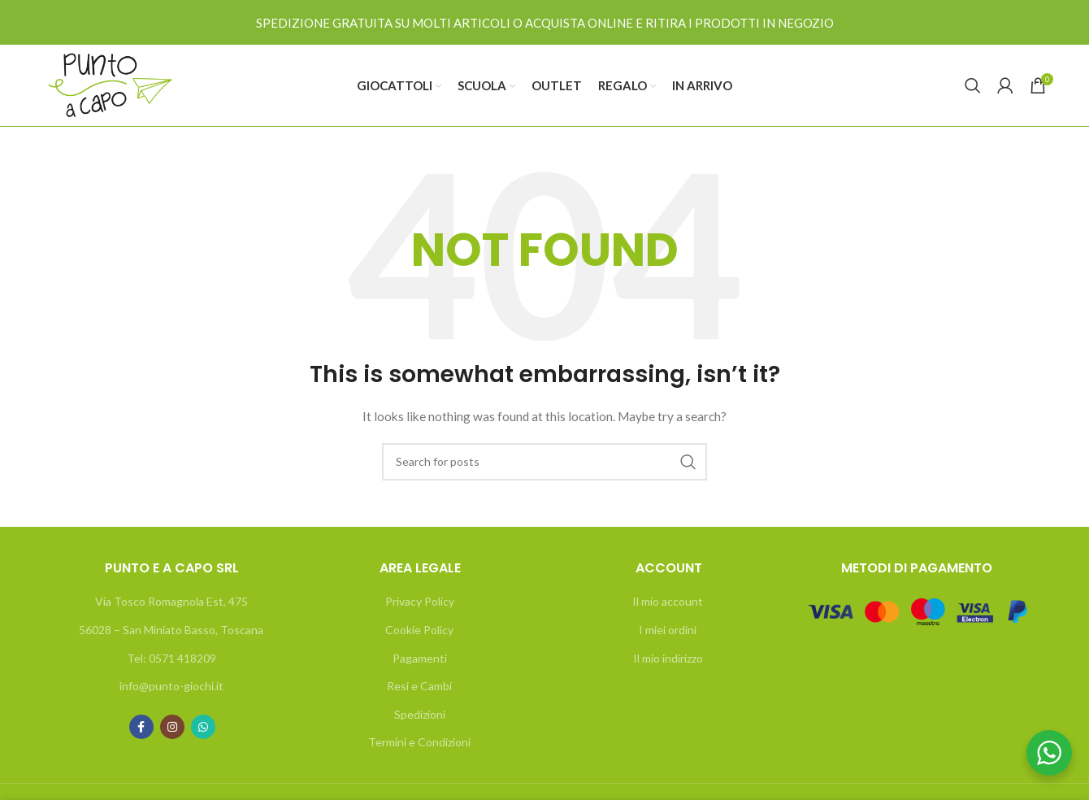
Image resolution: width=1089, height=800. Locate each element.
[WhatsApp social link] (203, 727)
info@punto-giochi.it (171, 686)
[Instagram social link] (172, 727)
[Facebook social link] (141, 727)
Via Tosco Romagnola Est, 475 (171, 601)
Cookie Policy (419, 630)
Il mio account (667, 601)
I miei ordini (667, 630)
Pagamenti (420, 658)
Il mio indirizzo (668, 658)
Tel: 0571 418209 (171, 658)
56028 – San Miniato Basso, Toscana (171, 630)
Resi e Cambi (419, 686)
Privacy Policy (419, 601)
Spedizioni (419, 714)
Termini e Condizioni (419, 742)
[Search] (973, 85)
